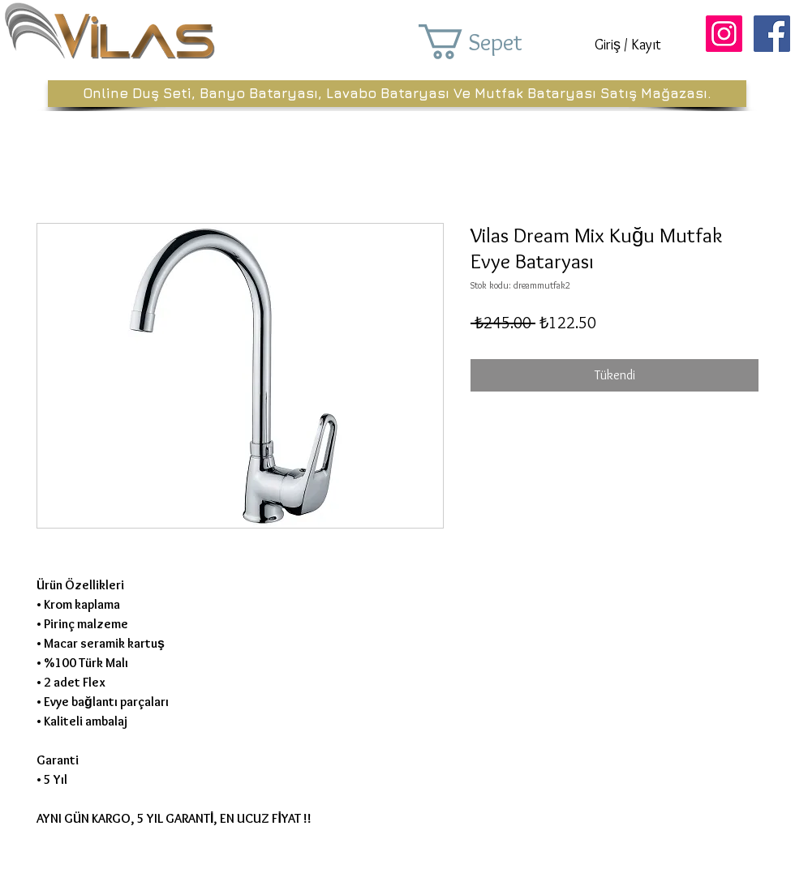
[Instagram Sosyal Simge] (724, 33)
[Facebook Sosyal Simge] (772, 33)
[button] (493, 41)
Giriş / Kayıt (628, 45)
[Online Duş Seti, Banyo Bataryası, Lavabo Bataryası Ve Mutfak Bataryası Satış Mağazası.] (397, 93)
